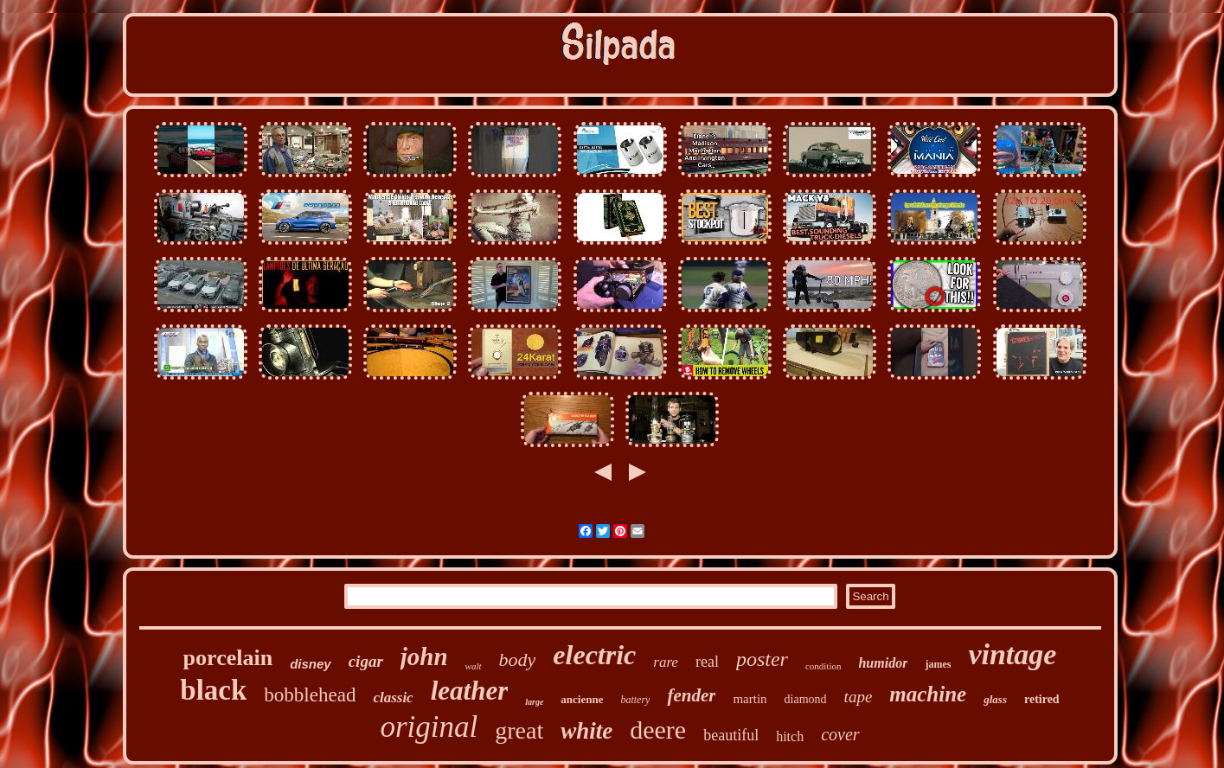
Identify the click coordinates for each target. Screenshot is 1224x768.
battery (635, 700)
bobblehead (310, 695)
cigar (366, 661)
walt (473, 666)
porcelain (228, 657)
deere (658, 729)
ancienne (582, 699)
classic (393, 697)
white (586, 731)
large (534, 702)
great (519, 730)
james (938, 664)
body (517, 659)
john (424, 656)
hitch (790, 736)
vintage (1012, 654)
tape (858, 697)
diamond (806, 699)
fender (691, 695)
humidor (882, 663)
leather (470, 690)
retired (1042, 699)
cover (840, 734)
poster (762, 659)
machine (927, 694)
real (707, 661)
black (213, 690)
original (428, 727)
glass (995, 699)
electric (594, 654)
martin (749, 699)
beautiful (731, 735)
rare (665, 662)
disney (310, 663)
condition (823, 666)
